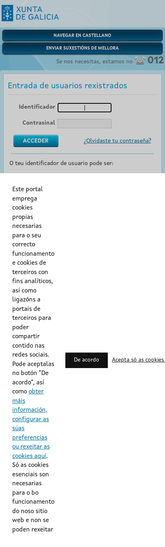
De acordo (86, 360)
